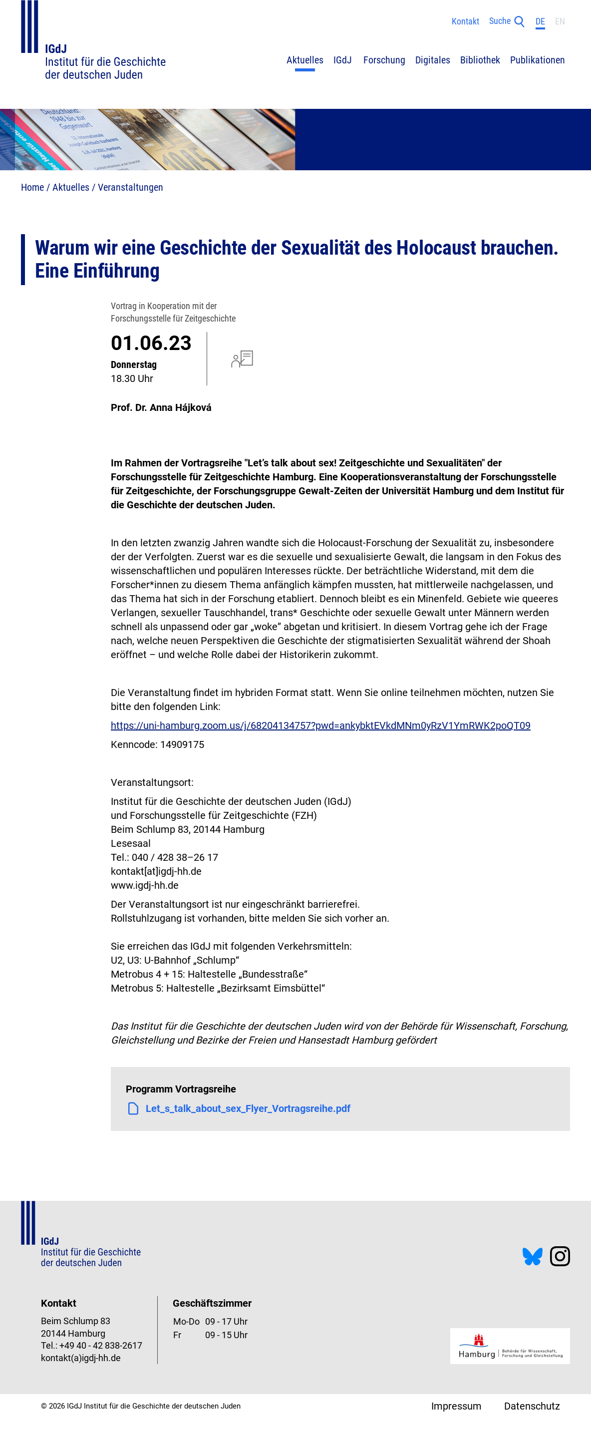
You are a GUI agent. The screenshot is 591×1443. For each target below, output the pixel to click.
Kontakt (465, 21)
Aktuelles (70, 187)
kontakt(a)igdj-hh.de (81, 1358)
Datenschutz (532, 1406)
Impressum (456, 1406)
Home (32, 187)
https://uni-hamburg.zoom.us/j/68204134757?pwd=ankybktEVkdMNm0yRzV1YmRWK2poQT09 (321, 725)
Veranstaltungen (130, 187)
